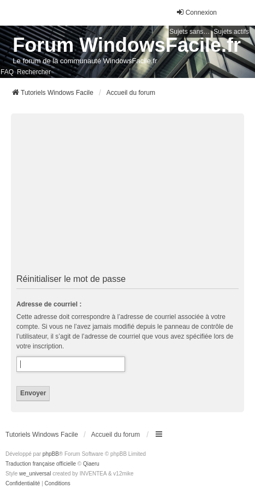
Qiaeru (91, 464)
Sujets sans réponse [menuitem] (190, 31)
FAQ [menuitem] (7, 72)
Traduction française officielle (40, 464)
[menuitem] (22, 484)
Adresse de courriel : (48, 304)
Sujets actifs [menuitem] (231, 31)
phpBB (51, 454)
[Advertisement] (127, 194)
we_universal (35, 474)
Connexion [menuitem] (196, 12)
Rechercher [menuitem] (34, 72)
